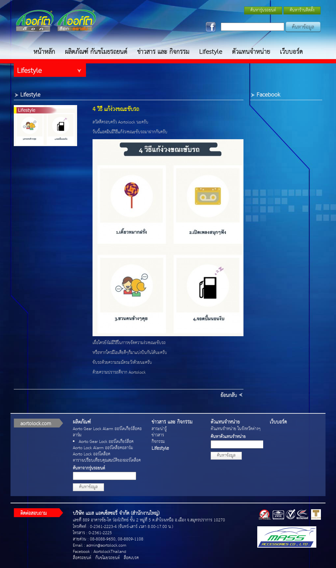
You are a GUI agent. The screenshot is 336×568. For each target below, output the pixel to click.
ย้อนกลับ (228, 395)
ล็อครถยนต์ (82, 558)
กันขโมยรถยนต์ (107, 558)
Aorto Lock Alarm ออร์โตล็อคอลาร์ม (103, 448)
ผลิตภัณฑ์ (82, 422)
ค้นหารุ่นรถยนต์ (263, 10)
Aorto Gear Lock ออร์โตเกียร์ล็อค (106, 442)
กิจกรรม (158, 442)
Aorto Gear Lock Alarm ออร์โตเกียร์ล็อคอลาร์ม (107, 432)
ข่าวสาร (158, 435)
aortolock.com (35, 423)
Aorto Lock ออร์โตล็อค (91, 454)
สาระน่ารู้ (159, 429)
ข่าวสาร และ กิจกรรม (163, 52)
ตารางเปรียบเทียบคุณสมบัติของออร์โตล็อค (107, 460)
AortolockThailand (110, 552)
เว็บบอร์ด (291, 52)
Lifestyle (210, 52)
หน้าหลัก (44, 52)
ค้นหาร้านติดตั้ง (302, 10)
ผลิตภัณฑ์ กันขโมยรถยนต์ (96, 52)
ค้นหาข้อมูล (88, 487)
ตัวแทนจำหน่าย (251, 52)
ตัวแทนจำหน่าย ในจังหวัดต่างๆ (236, 429)
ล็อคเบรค (131, 558)
